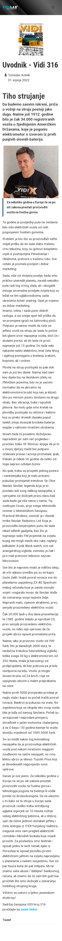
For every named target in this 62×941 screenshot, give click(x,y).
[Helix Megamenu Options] (53, 7)
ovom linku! (29, 909)
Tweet (6, 920)
